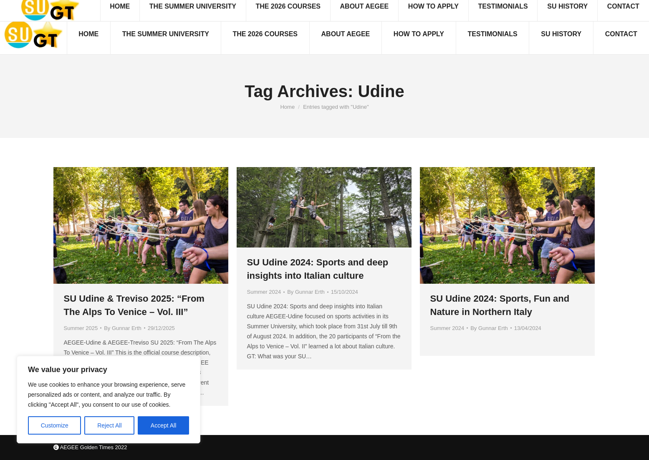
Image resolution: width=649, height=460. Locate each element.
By (122, 328)
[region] (108, 399)
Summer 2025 (81, 328)
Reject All (109, 425)
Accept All (163, 425)
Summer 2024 (264, 292)
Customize (54, 425)
